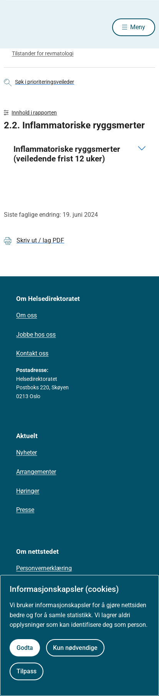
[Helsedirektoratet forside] (13, 27)
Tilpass (26, 671)
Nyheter (26, 452)
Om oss (26, 315)
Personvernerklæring (44, 568)
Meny (137, 27)
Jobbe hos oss (36, 334)
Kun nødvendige (75, 647)
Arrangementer (36, 471)
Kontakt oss (32, 353)
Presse (25, 509)
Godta (25, 647)
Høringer (27, 491)
